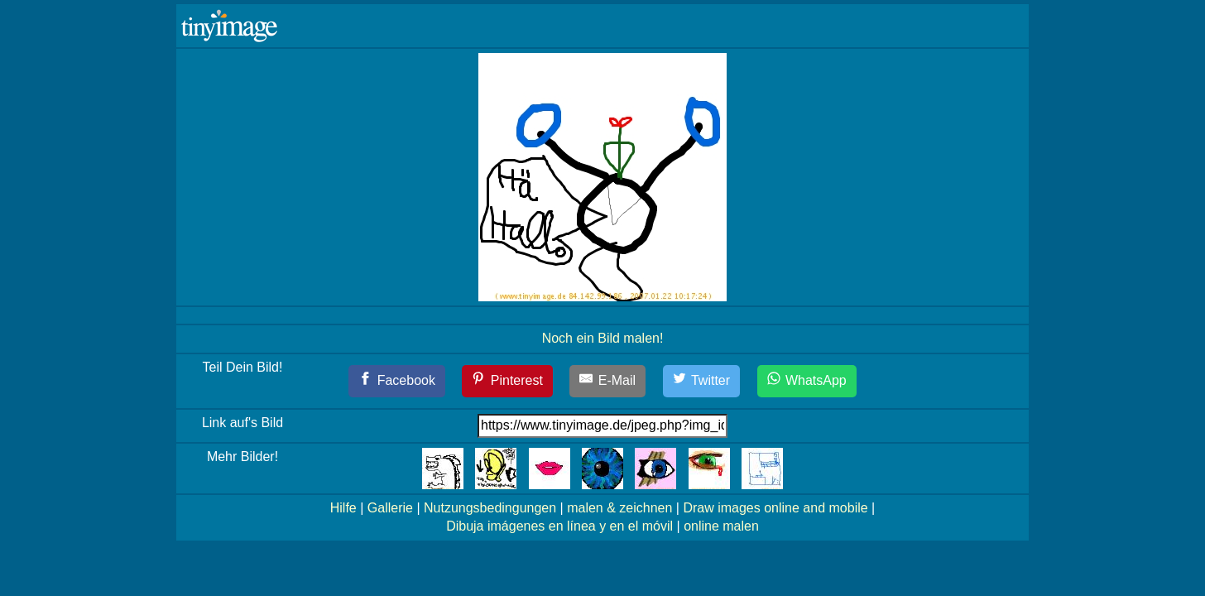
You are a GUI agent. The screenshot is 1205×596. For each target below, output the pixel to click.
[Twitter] (702, 381)
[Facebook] (396, 381)
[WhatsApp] (807, 381)
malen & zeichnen (619, 508)
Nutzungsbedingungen (490, 508)
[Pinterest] (507, 381)
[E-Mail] (607, 381)
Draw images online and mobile (775, 508)
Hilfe (343, 508)
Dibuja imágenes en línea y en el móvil (559, 526)
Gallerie (390, 508)
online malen (721, 526)
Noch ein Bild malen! (603, 338)
